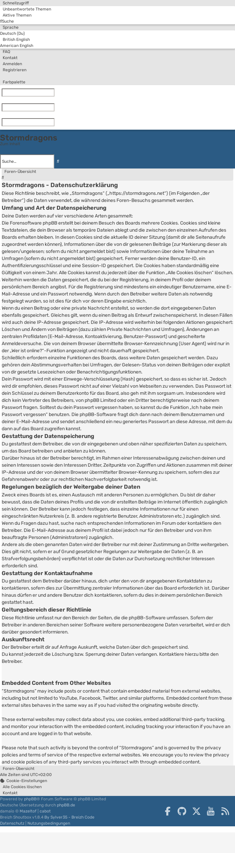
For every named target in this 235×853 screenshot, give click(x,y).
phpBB (30, 799)
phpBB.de (66, 805)
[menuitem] (25, 9)
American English (16, 45)
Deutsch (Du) (12, 33)
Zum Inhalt (10, 143)
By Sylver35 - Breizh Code (69, 817)
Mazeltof (28, 811)
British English (15, 39)
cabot (45, 811)
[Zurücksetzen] (56, 92)
